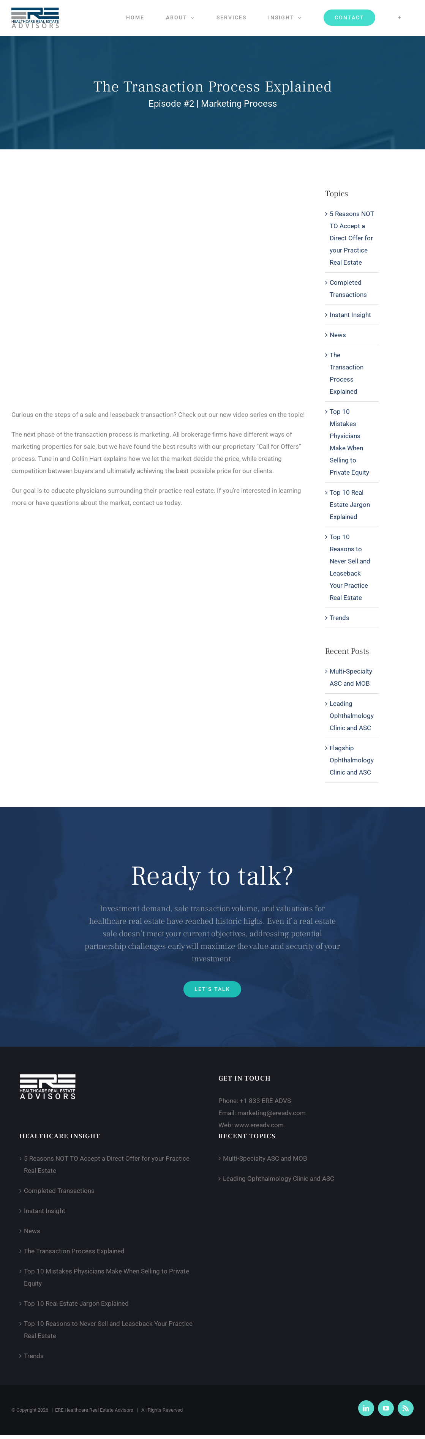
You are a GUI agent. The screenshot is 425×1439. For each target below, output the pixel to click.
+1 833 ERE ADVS (265, 1100)
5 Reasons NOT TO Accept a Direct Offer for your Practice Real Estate (352, 238)
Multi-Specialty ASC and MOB (265, 1158)
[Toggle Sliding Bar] (400, 17)
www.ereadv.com (259, 1125)
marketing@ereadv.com (271, 1113)
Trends (339, 618)
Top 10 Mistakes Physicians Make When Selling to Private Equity (349, 442)
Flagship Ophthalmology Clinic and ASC (352, 760)
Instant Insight (350, 315)
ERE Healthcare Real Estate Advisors (94, 1410)
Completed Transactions (348, 288)
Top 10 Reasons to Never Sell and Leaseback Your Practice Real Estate (350, 567)
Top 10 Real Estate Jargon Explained (350, 505)
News (338, 335)
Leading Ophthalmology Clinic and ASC (352, 716)
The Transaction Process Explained (346, 373)
